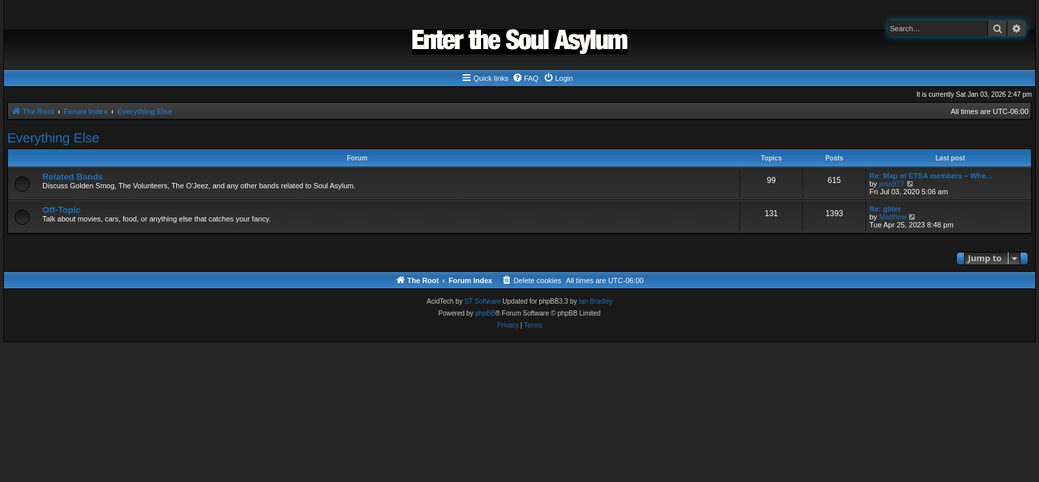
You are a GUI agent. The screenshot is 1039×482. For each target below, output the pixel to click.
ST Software (483, 301)
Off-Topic (61, 210)
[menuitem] (525, 78)
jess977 (891, 184)
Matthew (893, 217)
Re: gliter (885, 209)
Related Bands (72, 177)
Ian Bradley (595, 301)
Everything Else (53, 138)
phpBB (485, 313)
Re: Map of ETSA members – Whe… (931, 176)
